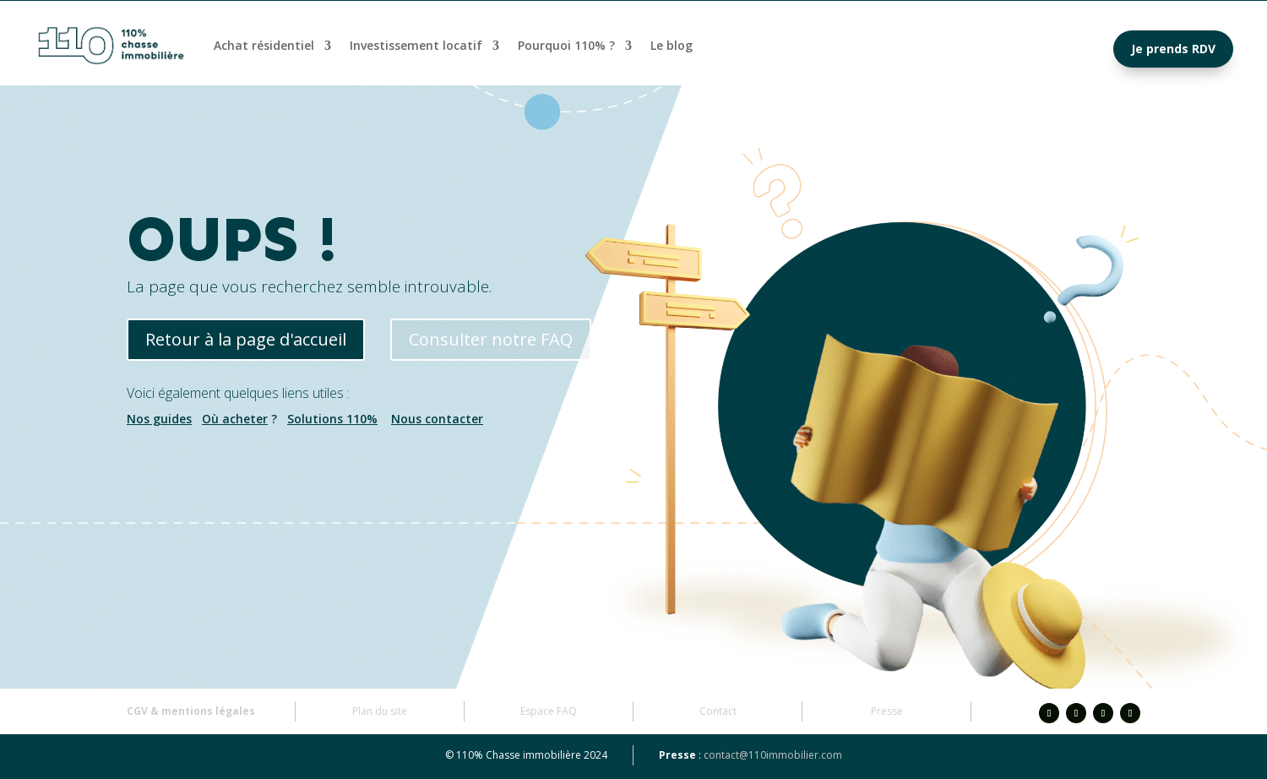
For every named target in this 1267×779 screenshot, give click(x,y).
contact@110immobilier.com (773, 755)
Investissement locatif (416, 45)
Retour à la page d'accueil (245, 339)
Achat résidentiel (264, 45)
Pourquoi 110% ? (566, 45)
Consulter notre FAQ (491, 339)
